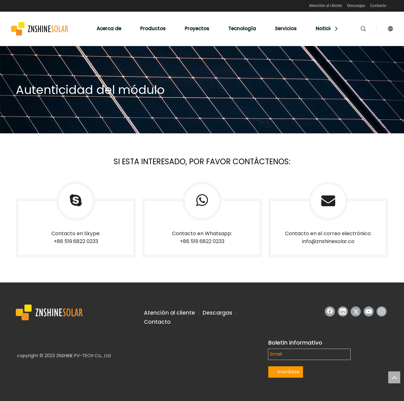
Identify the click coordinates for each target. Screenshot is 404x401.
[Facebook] (330, 311)
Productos (153, 28)
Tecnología (242, 28)
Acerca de (109, 28)
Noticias (326, 28)
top (394, 377)
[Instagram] (382, 311)
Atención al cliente (325, 5)
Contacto (378, 5)
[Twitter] (356, 311)
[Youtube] (369, 311)
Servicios (286, 28)
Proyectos (197, 28)
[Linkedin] (343, 311)
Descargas (356, 5)
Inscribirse (289, 372)
